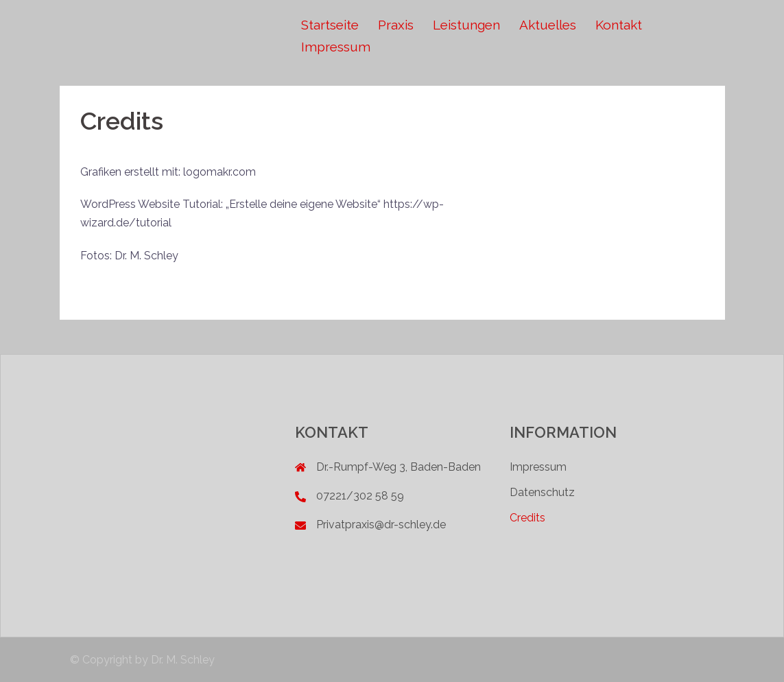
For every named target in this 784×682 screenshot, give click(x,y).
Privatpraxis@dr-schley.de (381, 524)
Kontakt (618, 24)
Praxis (396, 24)
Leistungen (466, 24)
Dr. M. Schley (183, 659)
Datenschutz (542, 492)
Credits (527, 517)
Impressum (335, 46)
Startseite (330, 24)
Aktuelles (547, 24)
